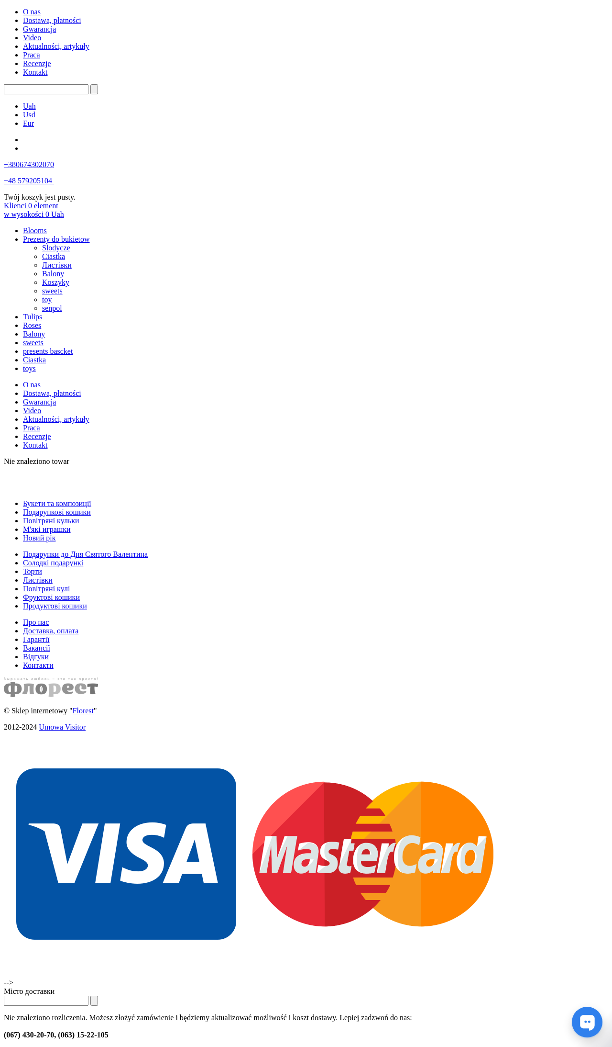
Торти (32, 571)
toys (29, 368)
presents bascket (48, 351)
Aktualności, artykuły (56, 46)
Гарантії (36, 639)
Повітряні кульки (51, 521)
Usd (29, 115)
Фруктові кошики (51, 597)
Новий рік (39, 538)
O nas (32, 12)
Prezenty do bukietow (56, 239)
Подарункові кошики (57, 512)
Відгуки (36, 657)
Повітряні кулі (46, 589)
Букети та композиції (57, 503)
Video (32, 38)
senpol (52, 308)
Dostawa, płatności (52, 20)
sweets (52, 291)
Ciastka (53, 256)
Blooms (35, 230)
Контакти (38, 665)
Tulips (32, 317)
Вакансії (36, 648)
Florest (83, 711)
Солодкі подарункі (53, 563)
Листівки (57, 265)
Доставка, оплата (50, 631)
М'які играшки (47, 529)
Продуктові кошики (55, 606)
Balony (53, 274)
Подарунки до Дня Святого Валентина (85, 554)
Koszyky (55, 282)
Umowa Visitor (62, 727)
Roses (32, 325)
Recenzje (37, 63)
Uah (29, 106)
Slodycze (56, 248)
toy (47, 299)
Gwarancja (39, 29)
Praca (31, 55)
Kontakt (35, 72)
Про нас (36, 622)
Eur (28, 123)
